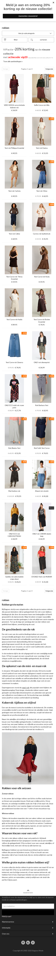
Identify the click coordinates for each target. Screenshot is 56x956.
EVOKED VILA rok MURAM (42, 577)
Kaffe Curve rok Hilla (41, 105)
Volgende (49, 69)
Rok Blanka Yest (14, 448)
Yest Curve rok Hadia (14, 319)
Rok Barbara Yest (41, 405)
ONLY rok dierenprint (42, 362)
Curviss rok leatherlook (41, 234)
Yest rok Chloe (41, 191)
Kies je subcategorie (35, 33)
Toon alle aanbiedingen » (13, 61)
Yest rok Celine (14, 234)
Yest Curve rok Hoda (41, 277)
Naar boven (28, 891)
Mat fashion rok (14, 491)
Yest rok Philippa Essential (14, 148)
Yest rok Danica (42, 148)
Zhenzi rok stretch (41, 491)
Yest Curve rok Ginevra (14, 362)
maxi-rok (25, 687)
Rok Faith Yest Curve (41, 448)
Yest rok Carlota (14, 191)
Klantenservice (8, 922)
